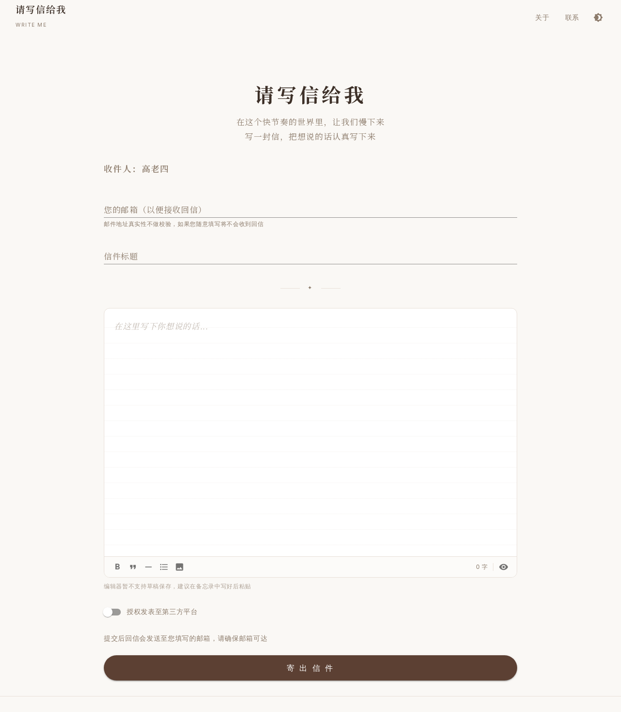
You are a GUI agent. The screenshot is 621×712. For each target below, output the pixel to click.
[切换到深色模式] (598, 17)
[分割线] (148, 567)
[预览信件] (503, 567)
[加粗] (117, 567)
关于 (542, 17)
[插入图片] (179, 567)
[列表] (164, 567)
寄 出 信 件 (310, 667)
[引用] (133, 567)
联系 (572, 17)
